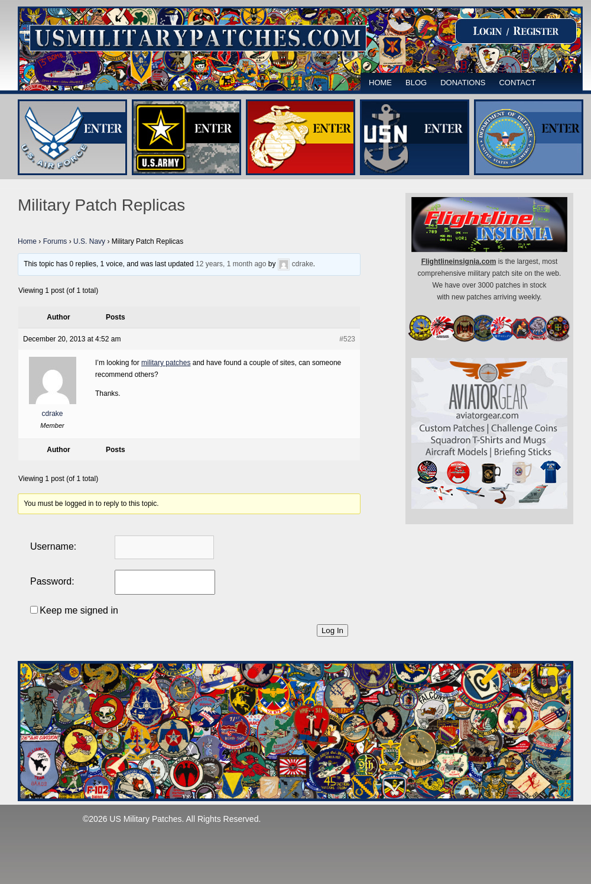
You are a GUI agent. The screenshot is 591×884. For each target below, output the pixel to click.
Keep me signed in (79, 610)
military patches (165, 363)
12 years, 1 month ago (231, 264)
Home (380, 82)
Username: (53, 546)
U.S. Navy (89, 241)
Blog (416, 82)
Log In (332, 630)
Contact (517, 82)
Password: (52, 581)
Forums (55, 241)
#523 (347, 339)
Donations (462, 82)
